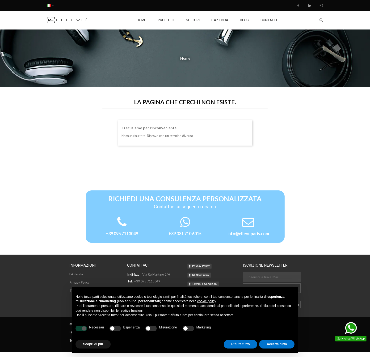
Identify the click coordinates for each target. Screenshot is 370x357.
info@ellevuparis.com (248, 233)
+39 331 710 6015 (185, 233)
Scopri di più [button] (93, 344)
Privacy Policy (201, 266)
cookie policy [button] (206, 301)
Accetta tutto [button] (277, 344)
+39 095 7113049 (122, 233)
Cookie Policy (200, 274)
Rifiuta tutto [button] (240, 344)
